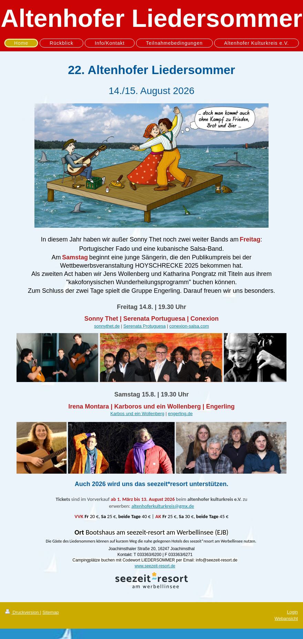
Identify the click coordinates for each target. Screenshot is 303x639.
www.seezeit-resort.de (155, 566)
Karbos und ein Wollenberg (138, 413)
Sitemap (50, 612)
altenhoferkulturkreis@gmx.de (163, 506)
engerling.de (180, 413)
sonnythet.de (106, 326)
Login (292, 612)
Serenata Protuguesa (144, 326)
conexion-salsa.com (189, 326)
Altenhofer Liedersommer (151, 18)
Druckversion (22, 612)
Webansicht (286, 618)
